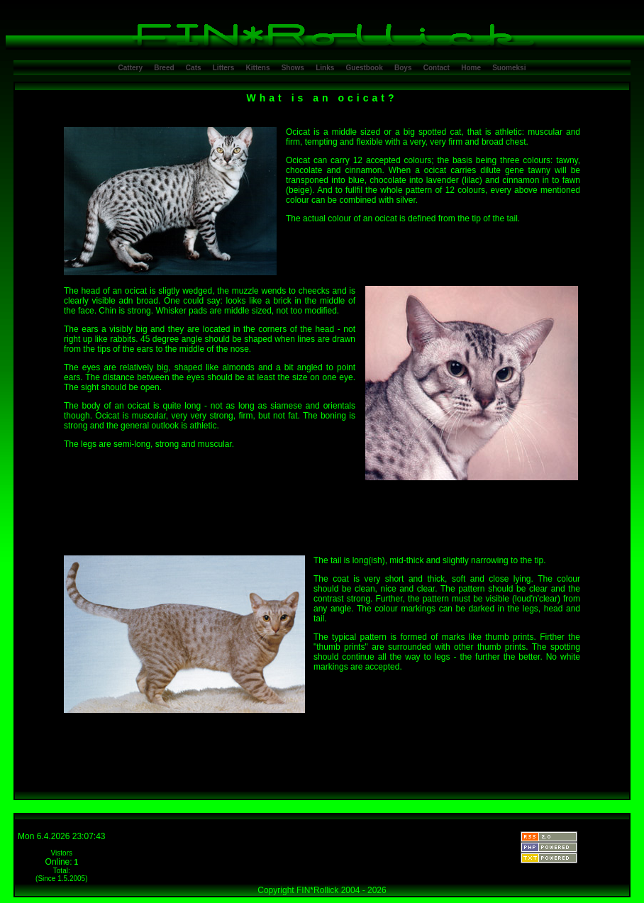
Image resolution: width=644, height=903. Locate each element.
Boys (402, 68)
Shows (293, 68)
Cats (193, 68)
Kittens (258, 68)
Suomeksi (509, 68)
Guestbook (364, 68)
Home (471, 68)
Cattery (130, 68)
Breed (164, 68)
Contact (436, 68)
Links (325, 68)
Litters (224, 68)
